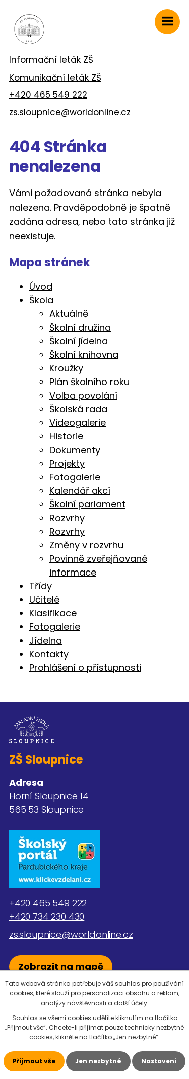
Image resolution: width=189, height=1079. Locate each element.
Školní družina (80, 327)
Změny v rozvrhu (86, 545)
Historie (66, 436)
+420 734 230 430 (46, 916)
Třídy (40, 586)
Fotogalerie (74, 477)
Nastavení (158, 1061)
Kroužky (66, 368)
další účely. (131, 1003)
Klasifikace (53, 613)
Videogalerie (77, 422)
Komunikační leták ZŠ (55, 78)
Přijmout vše (34, 1061)
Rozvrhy (67, 518)
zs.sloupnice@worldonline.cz (70, 112)
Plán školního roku (89, 381)
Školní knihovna (83, 354)
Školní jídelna (78, 341)
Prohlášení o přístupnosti (85, 667)
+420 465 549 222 (48, 95)
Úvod (40, 286)
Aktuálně (68, 313)
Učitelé (44, 599)
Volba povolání (83, 395)
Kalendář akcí (79, 490)
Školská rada (78, 409)
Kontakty (49, 654)
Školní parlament (87, 504)
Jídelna (45, 640)
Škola (41, 300)
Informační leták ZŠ (51, 60)
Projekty (67, 463)
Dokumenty (74, 449)
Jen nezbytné (98, 1061)
